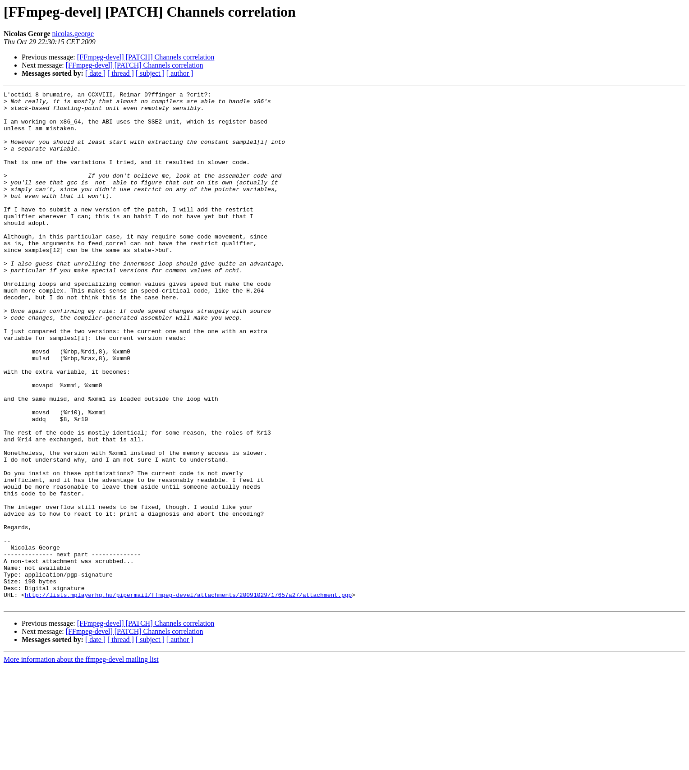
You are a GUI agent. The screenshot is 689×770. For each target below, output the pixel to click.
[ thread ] (120, 73)
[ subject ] (150, 73)
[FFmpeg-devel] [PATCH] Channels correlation (146, 57)
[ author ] (179, 73)
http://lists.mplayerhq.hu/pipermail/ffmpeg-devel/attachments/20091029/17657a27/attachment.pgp (188, 696)
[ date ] (95, 73)
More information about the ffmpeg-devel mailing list (81, 762)
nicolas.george (73, 33)
